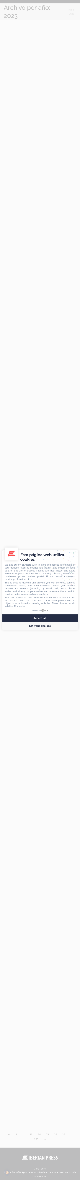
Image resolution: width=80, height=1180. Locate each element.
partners (26, 564)
